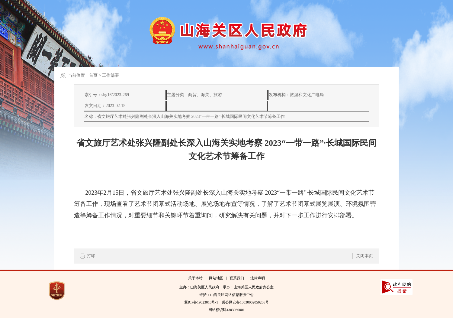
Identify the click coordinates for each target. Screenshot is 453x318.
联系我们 (237, 278)
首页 (93, 75)
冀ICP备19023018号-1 (201, 302)
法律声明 (257, 278)
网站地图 (216, 278)
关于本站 (195, 278)
